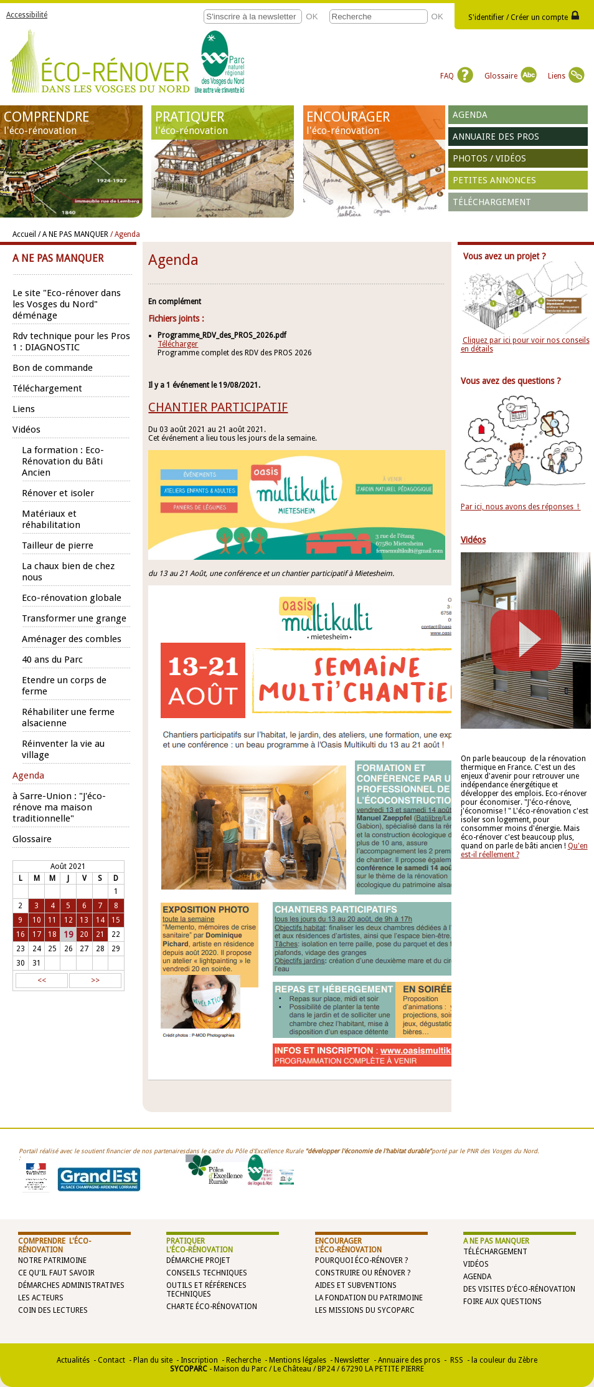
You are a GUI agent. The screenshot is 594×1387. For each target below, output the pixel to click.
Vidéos (476, 1264)
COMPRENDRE (71, 123)
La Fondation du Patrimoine (369, 1297)
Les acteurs (41, 1297)
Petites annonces (494, 180)
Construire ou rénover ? (362, 1273)
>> (95, 980)
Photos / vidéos (489, 158)
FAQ (456, 76)
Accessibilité (26, 15)
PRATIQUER (223, 123)
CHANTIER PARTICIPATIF (218, 407)
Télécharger (178, 344)
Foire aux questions (502, 1301)
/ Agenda (125, 234)
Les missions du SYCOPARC (365, 1310)
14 (100, 920)
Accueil (24, 234)
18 (52, 934)
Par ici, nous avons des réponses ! (521, 506)
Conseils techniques (206, 1273)
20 (84, 934)
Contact (111, 1360)
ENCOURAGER (374, 123)
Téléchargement (492, 202)
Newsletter (352, 1360)
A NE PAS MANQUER (496, 1241)
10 (36, 920)
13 (84, 920)
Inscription (199, 1360)
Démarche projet (198, 1260)
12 (68, 920)
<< (41, 980)
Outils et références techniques (206, 1289)
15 (115, 920)
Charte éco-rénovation (211, 1306)
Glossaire (510, 76)
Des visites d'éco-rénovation (519, 1289)
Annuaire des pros (496, 137)
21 (100, 934)
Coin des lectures (53, 1310)
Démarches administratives (71, 1285)
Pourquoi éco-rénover (359, 1260)
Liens (566, 76)
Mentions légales (297, 1360)
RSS (455, 1360)
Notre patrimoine (52, 1260)
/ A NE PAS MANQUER (73, 234)
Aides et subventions (356, 1285)
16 (20, 934)
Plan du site (152, 1360)
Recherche (243, 1360)
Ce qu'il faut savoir (56, 1273)
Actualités (73, 1360)
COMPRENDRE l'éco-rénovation (54, 1245)
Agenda (470, 115)
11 (52, 920)
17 (36, 934)
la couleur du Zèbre (504, 1360)
